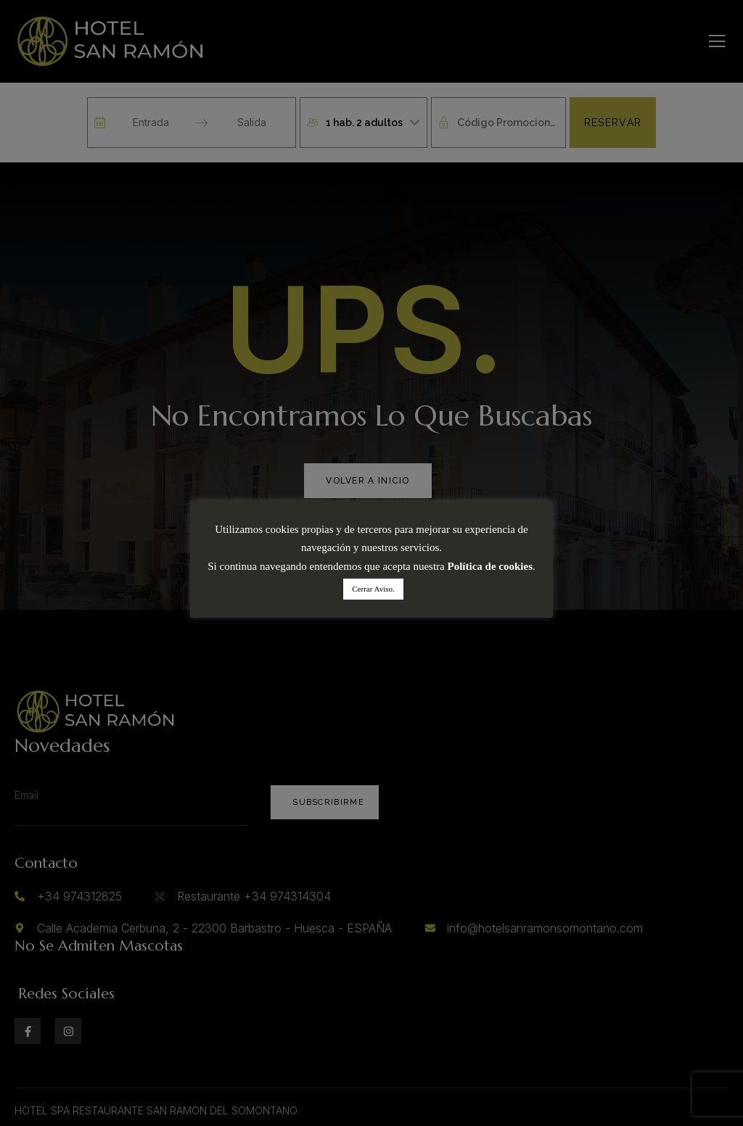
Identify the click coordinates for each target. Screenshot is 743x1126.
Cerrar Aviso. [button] (373, 588)
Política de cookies (490, 566)
